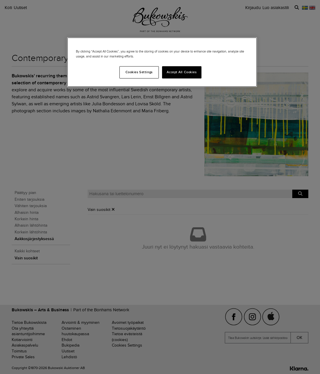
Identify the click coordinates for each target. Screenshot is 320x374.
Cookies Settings (139, 72)
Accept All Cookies (181, 72)
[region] (162, 62)
